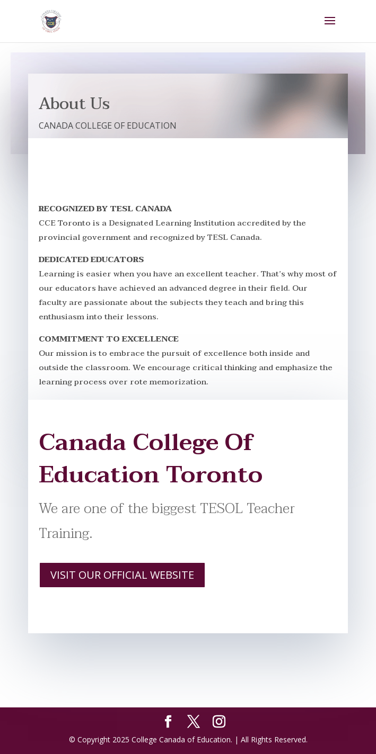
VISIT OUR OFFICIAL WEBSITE (122, 575)
